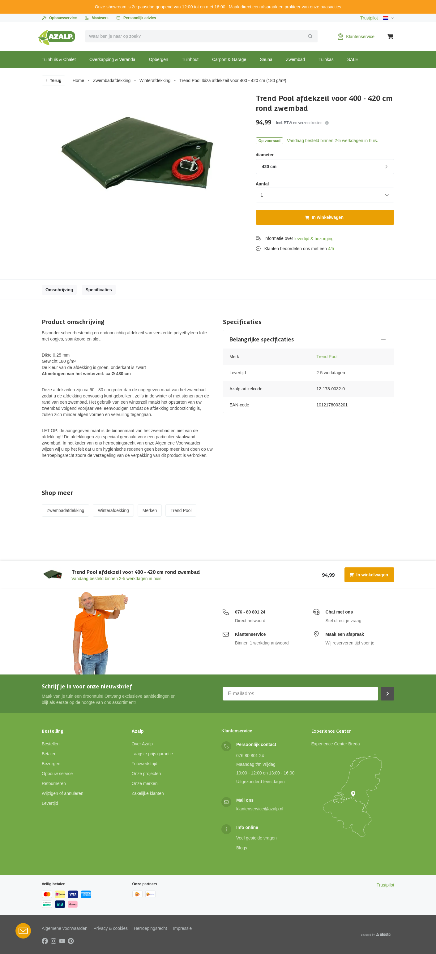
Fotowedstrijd (144, 763)
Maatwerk (96, 17)
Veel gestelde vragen (256, 837)
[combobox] (201, 36)
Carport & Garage (229, 59)
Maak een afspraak (345, 634)
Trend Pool (326, 356)
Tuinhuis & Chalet (59, 59)
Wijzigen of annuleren (62, 793)
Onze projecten (146, 773)
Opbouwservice (59, 17)
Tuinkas (326, 59)
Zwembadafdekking (111, 80)
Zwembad (295, 59)
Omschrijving (59, 289)
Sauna (266, 59)
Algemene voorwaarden (65, 928)
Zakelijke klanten (148, 793)
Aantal (262, 183)
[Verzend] (310, 36)
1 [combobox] (262, 195)
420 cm (325, 166)
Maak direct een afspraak (253, 6)
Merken (150, 510)
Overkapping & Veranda (112, 59)
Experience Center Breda (335, 743)
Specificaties (98, 289)
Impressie (182, 928)
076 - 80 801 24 (250, 611)
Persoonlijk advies (136, 17)
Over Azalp (142, 743)
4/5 (331, 248)
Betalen (49, 753)
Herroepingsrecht (150, 928)
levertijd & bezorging (314, 238)
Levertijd (50, 803)
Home (78, 80)
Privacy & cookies (111, 928)
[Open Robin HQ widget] (23, 931)
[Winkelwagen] (390, 36)
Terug (53, 80)
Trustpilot (369, 17)
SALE (352, 59)
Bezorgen (51, 763)
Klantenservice (250, 634)
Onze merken (145, 783)
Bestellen (51, 743)
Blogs (241, 847)
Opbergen (158, 59)
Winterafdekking (154, 80)
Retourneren (54, 783)
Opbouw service (57, 773)
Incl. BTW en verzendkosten (302, 123)
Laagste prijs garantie (152, 753)
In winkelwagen (324, 217)
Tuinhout (190, 59)
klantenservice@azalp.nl (259, 808)
